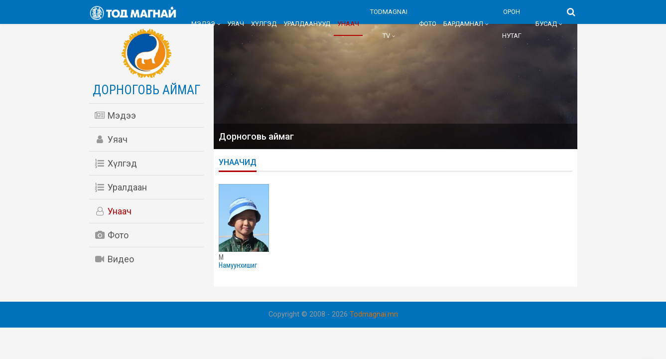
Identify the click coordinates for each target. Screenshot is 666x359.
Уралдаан (120, 187)
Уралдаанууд (306, 23)
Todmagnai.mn (374, 314)
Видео (114, 259)
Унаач (348, 23)
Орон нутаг (512, 23)
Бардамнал (463, 23)
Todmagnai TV (388, 23)
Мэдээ (203, 23)
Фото (427, 23)
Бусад (546, 23)
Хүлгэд (263, 23)
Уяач (235, 23)
